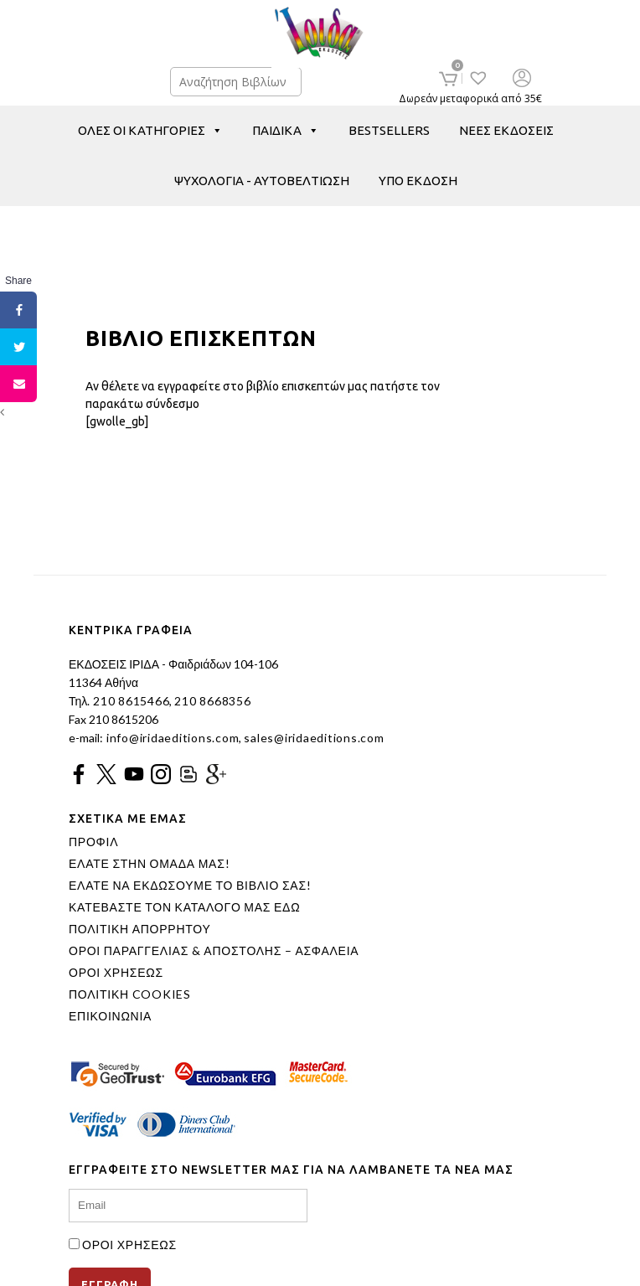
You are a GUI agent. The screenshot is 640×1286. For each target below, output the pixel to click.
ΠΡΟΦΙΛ (93, 842)
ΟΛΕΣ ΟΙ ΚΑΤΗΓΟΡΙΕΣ (150, 130)
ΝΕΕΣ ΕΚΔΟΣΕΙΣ (506, 130)
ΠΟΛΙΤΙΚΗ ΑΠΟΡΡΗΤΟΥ (140, 929)
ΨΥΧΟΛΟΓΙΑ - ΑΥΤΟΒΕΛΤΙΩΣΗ (261, 180)
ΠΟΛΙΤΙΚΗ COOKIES (130, 994)
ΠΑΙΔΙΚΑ (285, 130)
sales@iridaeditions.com (314, 738)
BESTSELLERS (389, 130)
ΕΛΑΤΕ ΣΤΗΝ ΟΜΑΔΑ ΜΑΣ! (149, 863)
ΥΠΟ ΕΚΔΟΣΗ (418, 180)
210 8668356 (212, 701)
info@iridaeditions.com (171, 738)
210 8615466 (129, 701)
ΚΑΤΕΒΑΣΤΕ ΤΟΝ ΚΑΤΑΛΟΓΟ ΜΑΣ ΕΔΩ (184, 907)
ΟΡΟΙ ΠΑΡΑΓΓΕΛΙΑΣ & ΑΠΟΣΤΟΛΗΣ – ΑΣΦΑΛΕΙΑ (214, 951)
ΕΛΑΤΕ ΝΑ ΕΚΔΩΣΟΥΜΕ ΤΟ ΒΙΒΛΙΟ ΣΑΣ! (190, 885)
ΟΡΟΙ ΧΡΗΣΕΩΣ (116, 972)
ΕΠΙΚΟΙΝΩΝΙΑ (110, 1016)
